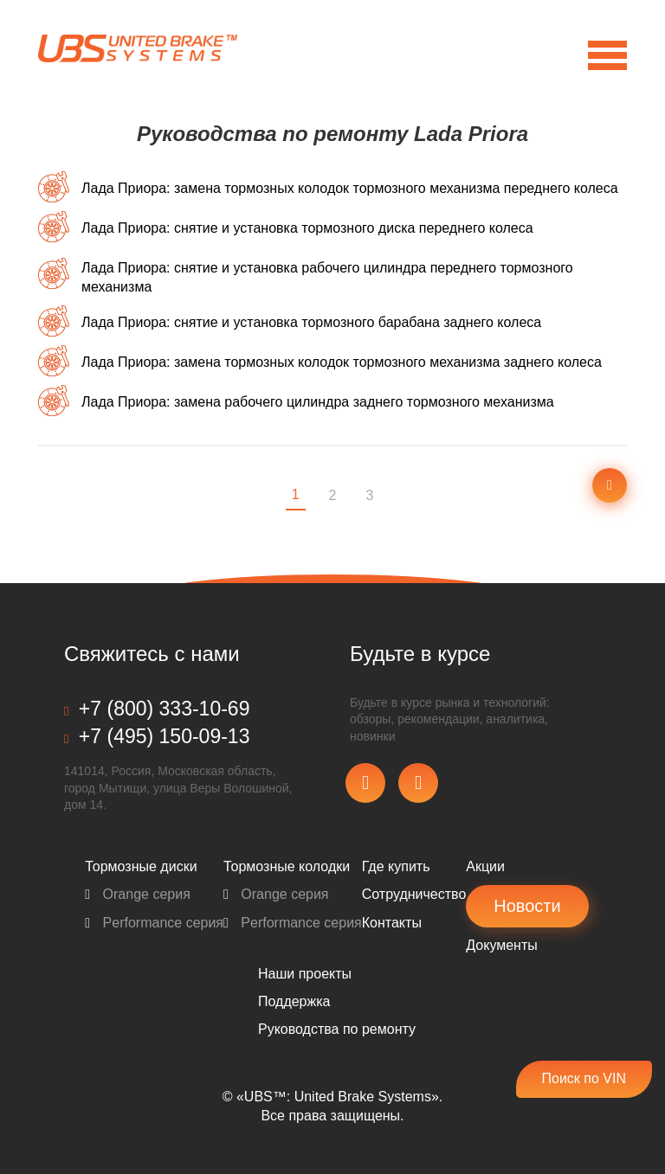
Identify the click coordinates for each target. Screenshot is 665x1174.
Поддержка (294, 1001)
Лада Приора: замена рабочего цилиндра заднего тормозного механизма (317, 402)
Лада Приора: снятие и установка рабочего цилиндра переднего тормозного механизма (327, 277)
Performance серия (154, 922)
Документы (501, 945)
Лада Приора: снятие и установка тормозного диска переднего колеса (307, 228)
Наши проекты (305, 973)
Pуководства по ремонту (337, 1029)
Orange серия (137, 894)
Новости (527, 905)
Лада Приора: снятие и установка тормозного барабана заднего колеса (311, 322)
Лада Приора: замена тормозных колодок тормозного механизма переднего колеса (349, 188)
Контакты (392, 922)
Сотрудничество (414, 894)
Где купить (396, 866)
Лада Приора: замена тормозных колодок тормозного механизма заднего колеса (341, 362)
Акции (485, 866)
